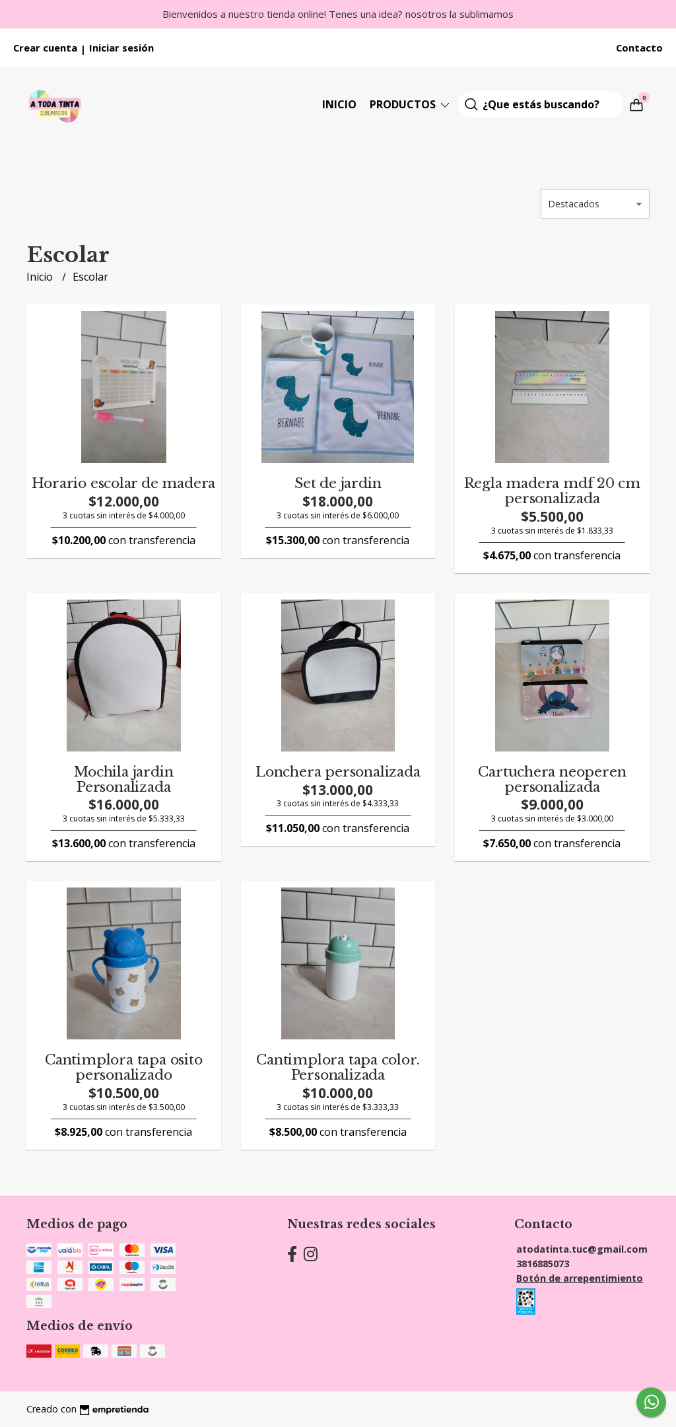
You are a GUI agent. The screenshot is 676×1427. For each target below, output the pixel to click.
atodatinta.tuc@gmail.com (582, 1249)
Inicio (339, 104)
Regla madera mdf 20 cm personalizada (552, 491)
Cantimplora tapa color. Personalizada (337, 1067)
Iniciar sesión (121, 47)
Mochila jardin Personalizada (123, 779)
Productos (411, 104)
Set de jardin (337, 483)
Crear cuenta (45, 47)
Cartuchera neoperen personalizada (552, 779)
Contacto (639, 47)
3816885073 (542, 1263)
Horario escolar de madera (123, 483)
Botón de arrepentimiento (579, 1278)
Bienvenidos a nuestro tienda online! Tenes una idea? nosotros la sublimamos (338, 13)
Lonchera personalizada (337, 772)
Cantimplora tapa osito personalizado (123, 1067)
